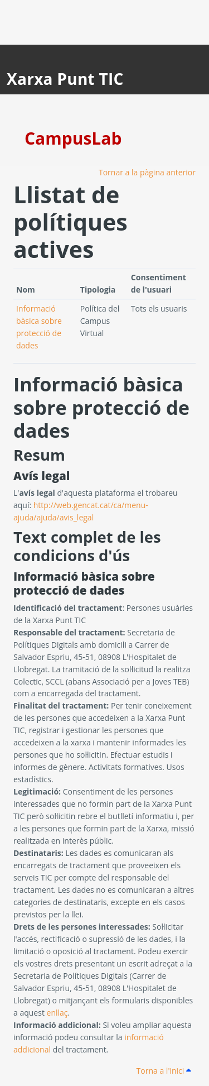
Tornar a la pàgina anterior (147, 172)
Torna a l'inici (164, 1070)
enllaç (57, 1012)
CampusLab (73, 138)
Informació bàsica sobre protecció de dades (101, 407)
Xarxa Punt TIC (65, 78)
